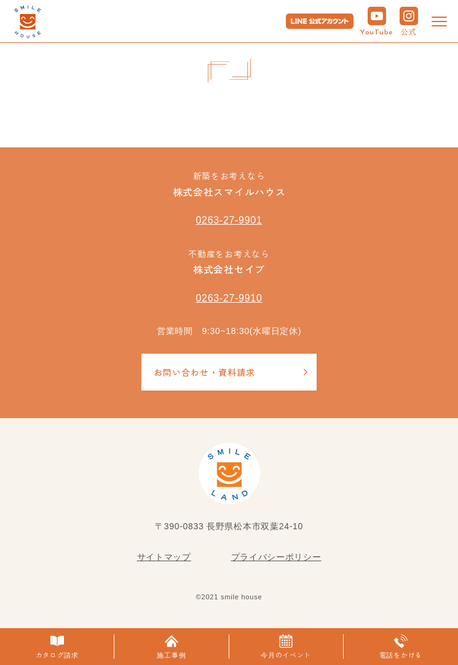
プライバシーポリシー (276, 557)
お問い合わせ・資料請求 (204, 372)
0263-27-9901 (228, 220)
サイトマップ (164, 557)
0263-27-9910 (228, 298)
